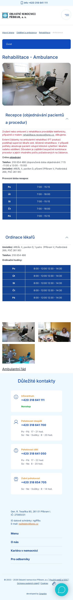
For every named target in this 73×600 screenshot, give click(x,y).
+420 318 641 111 (33, 400)
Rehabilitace (44, 32)
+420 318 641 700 (33, 425)
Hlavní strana (8, 32)
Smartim (43, 593)
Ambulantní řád (14, 369)
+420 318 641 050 (33, 453)
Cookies (44, 583)
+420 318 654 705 (33, 482)
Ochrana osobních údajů (28, 583)
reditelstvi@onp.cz (28, 523)
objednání (15, 157)
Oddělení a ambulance (27, 32)
